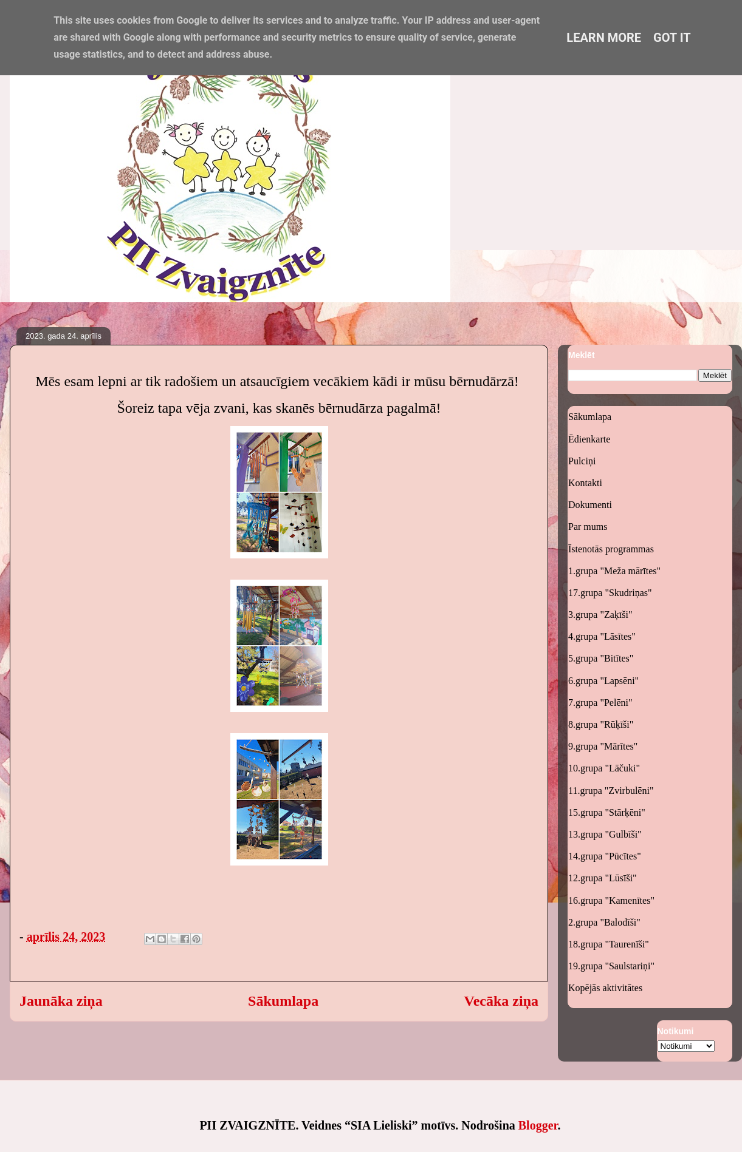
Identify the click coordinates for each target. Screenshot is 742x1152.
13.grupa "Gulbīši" (605, 834)
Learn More (603, 37)
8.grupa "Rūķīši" (600, 724)
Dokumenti (590, 505)
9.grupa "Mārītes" (602, 746)
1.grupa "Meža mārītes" (614, 571)
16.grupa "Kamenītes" (611, 900)
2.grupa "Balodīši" (604, 922)
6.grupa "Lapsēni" (603, 681)
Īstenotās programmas (611, 549)
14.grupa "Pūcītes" (604, 856)
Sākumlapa (283, 1001)
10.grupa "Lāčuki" (604, 768)
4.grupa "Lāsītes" (602, 636)
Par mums (587, 526)
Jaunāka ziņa (61, 1001)
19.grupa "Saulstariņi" (611, 966)
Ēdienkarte (589, 439)
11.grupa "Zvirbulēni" (610, 790)
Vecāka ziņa (501, 1001)
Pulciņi (582, 461)
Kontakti (585, 483)
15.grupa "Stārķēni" (606, 812)
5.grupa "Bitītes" (600, 658)
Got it (672, 37)
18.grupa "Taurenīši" (608, 944)
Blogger (538, 1125)
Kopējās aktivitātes (605, 988)
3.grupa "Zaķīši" (600, 614)
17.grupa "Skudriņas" (610, 593)
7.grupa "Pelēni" (600, 702)
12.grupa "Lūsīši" (602, 878)
